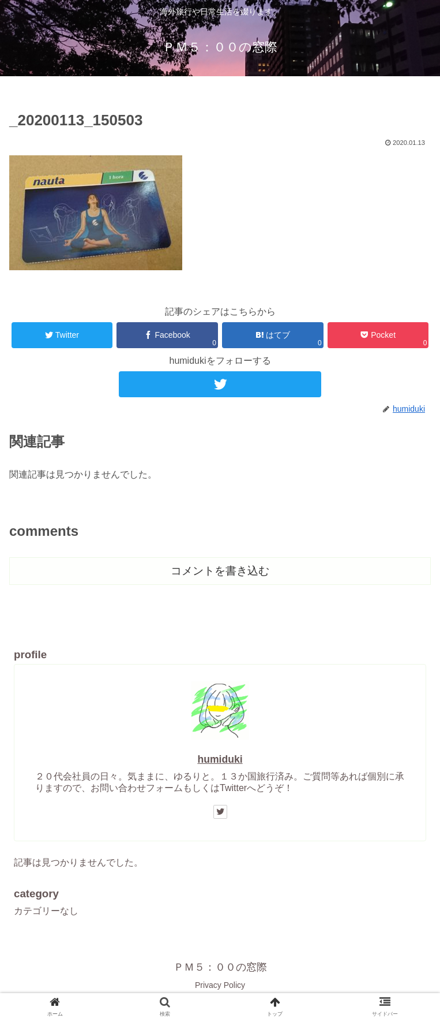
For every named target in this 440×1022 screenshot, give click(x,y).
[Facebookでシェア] (166, 335)
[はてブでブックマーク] (272, 335)
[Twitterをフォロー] (220, 384)
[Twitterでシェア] (62, 335)
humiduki (219, 759)
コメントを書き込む (220, 571)
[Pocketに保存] (378, 335)
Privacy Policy (220, 985)
